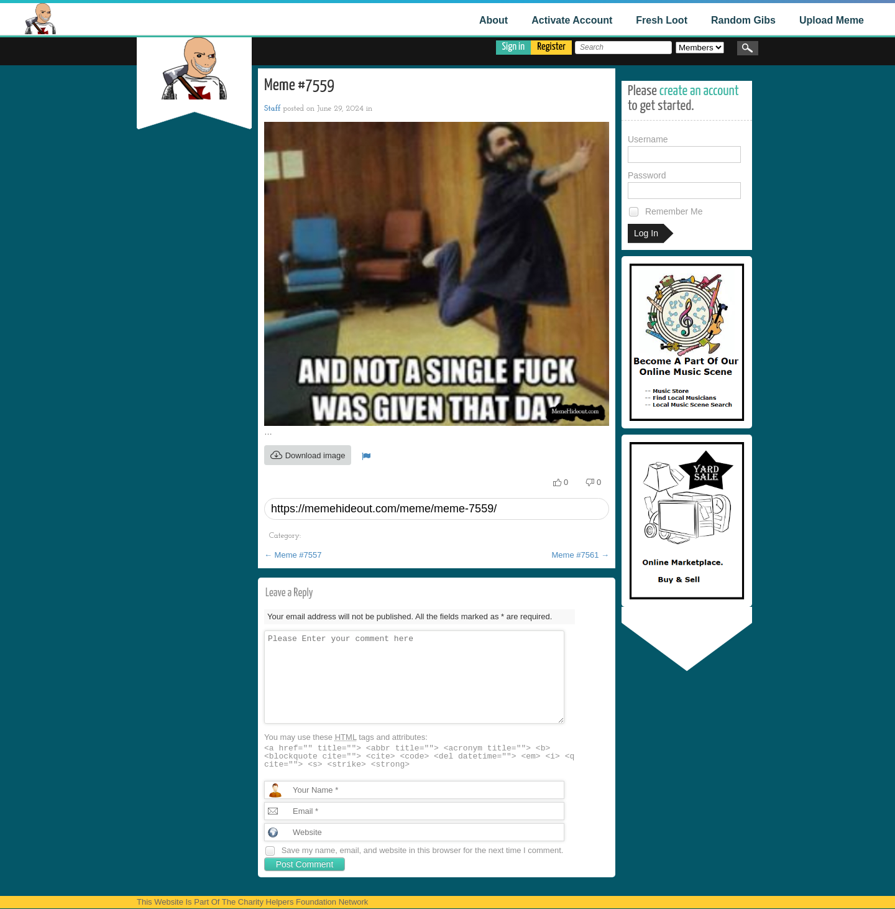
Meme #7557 (293, 555)
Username (684, 148)
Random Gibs (743, 20)
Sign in (513, 47)
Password (684, 184)
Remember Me (665, 212)
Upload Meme (831, 20)
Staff (272, 108)
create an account (699, 91)
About (493, 20)
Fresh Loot (661, 20)
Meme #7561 (581, 555)
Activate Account (571, 20)
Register (551, 47)
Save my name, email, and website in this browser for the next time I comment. (423, 850)
